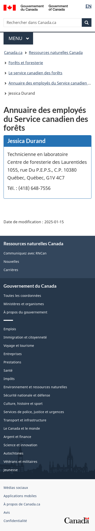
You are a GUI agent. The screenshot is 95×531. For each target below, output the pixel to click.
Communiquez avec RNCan (25, 253)
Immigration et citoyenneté (25, 337)
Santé (8, 370)
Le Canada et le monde (22, 428)
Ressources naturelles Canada (56, 52)
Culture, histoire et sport (23, 403)
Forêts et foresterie (26, 62)
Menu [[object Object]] (21, 38)
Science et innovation (20, 445)
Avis (7, 512)
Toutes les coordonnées (22, 295)
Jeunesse (11, 470)
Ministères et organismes (24, 304)
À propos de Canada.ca (22, 504)
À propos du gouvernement (25, 312)
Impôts (9, 378)
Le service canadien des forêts (35, 73)
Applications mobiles (20, 496)
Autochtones (13, 453)
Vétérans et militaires (20, 461)
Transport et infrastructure (25, 420)
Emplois (10, 329)
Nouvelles (11, 261)
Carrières (11, 270)
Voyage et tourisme (19, 345)
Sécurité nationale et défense (27, 395)
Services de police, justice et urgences (34, 412)
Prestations (12, 362)
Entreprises (13, 354)
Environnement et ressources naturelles (35, 387)
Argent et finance (17, 436)
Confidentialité (15, 520)
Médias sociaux (16, 487)
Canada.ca (13, 52)
